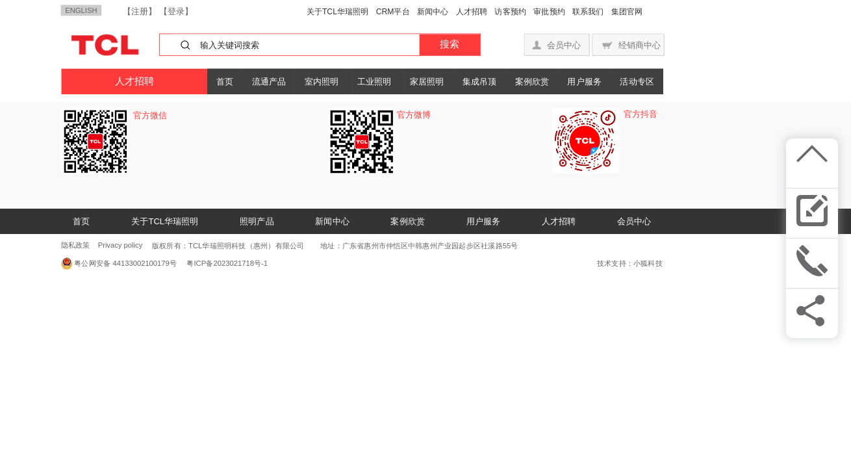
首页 (224, 81)
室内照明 (321, 81)
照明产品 (256, 221)
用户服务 (584, 81)
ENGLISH (81, 10)
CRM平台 (393, 11)
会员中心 (634, 221)
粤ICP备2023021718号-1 (224, 263)
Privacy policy (120, 245)
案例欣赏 (532, 81)
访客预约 (510, 11)
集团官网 (627, 11)
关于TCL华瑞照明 (338, 11)
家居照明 (427, 81)
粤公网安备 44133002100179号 (125, 263)
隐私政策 (75, 245)
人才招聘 (472, 11)
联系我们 (588, 11)
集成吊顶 (479, 81)
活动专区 (637, 81)
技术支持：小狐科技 (630, 263)
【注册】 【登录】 (158, 11)
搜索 (449, 44)
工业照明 (374, 81)
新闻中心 (433, 11)
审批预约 (549, 11)
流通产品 (269, 81)
